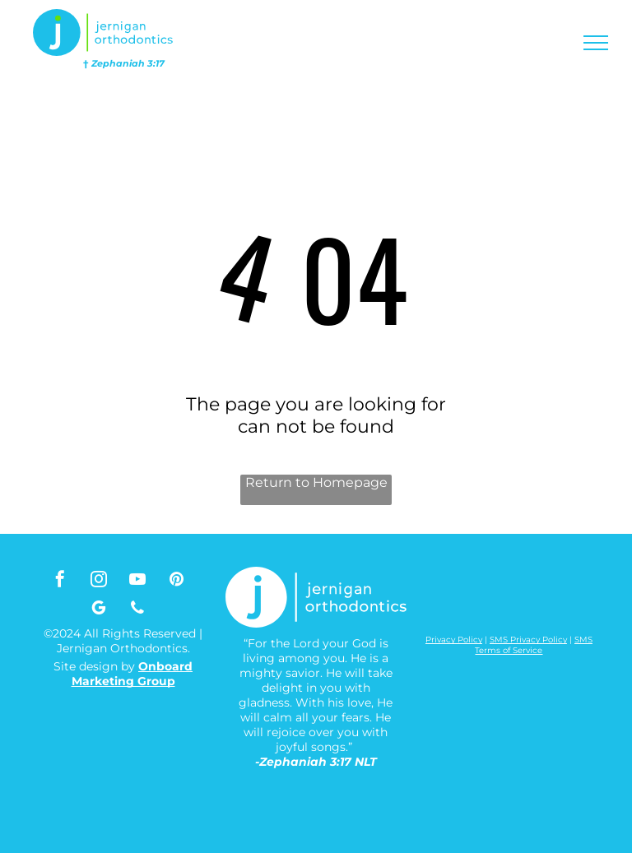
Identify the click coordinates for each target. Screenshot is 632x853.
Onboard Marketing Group (132, 673)
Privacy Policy (453, 639)
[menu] (595, 42)
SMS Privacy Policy (528, 639)
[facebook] (60, 581)
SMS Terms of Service (533, 645)
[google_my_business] (98, 610)
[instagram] (98, 581)
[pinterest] (176, 581)
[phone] (137, 610)
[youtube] (137, 581)
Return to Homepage (316, 482)
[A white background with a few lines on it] (450, 603)
